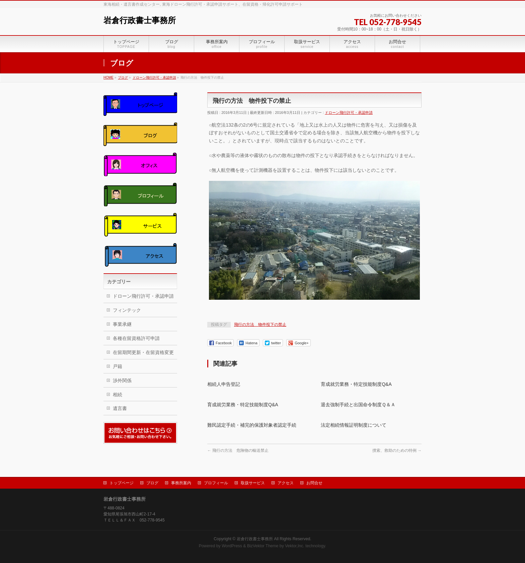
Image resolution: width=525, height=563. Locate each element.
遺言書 (120, 408)
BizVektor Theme (263, 546)
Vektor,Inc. (294, 546)
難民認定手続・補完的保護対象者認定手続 (251, 425)
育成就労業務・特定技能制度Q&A (356, 384)
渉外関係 (122, 380)
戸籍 (117, 366)
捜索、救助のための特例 (397, 450)
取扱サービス (253, 483)
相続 (117, 394)
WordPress (232, 546)
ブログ (152, 483)
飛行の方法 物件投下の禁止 (260, 324)
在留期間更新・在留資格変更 (143, 352)
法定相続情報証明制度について (353, 425)
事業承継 (122, 324)
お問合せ (314, 483)
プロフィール (216, 483)
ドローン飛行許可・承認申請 (349, 113)
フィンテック (127, 310)
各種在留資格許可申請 (136, 338)
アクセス (286, 483)
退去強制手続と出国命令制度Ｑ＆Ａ (358, 404)
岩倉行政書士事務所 (139, 20)
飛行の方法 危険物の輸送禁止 (238, 450)
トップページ (121, 483)
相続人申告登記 (223, 384)
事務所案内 (181, 483)
